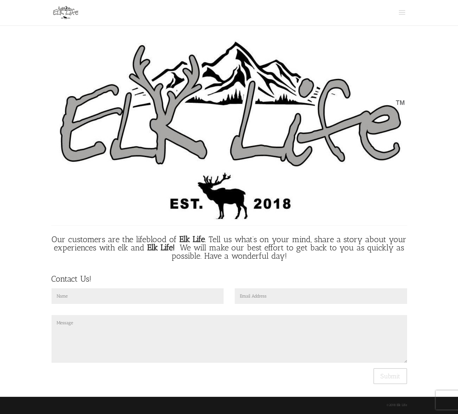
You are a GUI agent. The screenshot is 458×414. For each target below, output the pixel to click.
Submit (390, 376)
